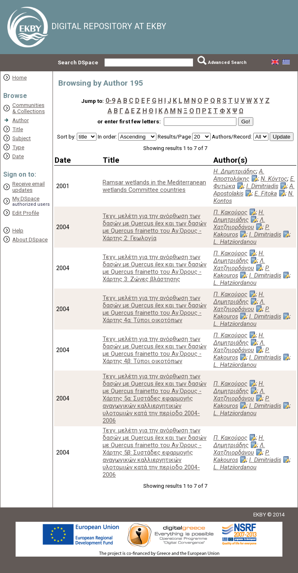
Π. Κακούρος (230, 212)
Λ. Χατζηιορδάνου (239, 223)
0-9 (110, 101)
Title (17, 129)
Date (18, 156)
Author (20, 120)
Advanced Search (227, 62)
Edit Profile (25, 213)
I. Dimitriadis (262, 186)
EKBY (259, 515)
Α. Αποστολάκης (238, 175)
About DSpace (30, 239)
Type (18, 147)
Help (17, 230)
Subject (21, 138)
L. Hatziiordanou (235, 242)
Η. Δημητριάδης (234, 171)
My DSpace (25, 199)
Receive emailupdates (28, 187)
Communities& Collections (28, 108)
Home (19, 78)
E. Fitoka (265, 193)
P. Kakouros (241, 230)
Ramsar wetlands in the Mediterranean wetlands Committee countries (154, 186)
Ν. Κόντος (274, 178)
